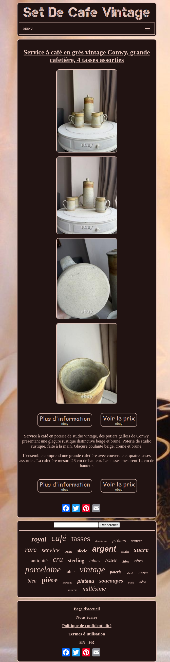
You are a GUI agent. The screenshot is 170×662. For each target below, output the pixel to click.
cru (58, 559)
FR (91, 642)
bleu (31, 581)
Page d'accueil (87, 609)
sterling (76, 560)
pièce (50, 580)
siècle (82, 551)
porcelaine (43, 569)
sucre (141, 549)
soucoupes (111, 580)
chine (125, 561)
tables (94, 560)
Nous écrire (86, 617)
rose (111, 560)
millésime (94, 588)
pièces (119, 541)
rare (31, 549)
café (58, 538)
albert (130, 573)
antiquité (39, 560)
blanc (131, 582)
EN (82, 642)
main (125, 551)
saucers (72, 590)
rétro (138, 560)
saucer (136, 541)
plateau (85, 581)
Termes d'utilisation (86, 634)
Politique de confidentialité (86, 625)
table (70, 571)
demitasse (101, 541)
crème (68, 551)
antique (143, 572)
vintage (92, 569)
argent (104, 549)
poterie (115, 572)
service (51, 550)
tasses (80, 538)
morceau (67, 582)
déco (142, 582)
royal (38, 539)
